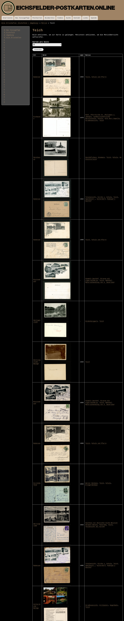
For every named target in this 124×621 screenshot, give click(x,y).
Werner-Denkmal (91, 483)
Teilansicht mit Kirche (95, 527)
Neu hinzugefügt (22, 18)
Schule (100, 118)
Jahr (82, 55)
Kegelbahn (114, 605)
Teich (87, 77)
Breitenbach (36, 280)
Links (85, 18)
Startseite (7, 18)
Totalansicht (90, 197)
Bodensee (36, 77)
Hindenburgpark (91, 321)
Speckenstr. (90, 199)
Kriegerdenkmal (91, 485)
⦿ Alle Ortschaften (12, 37)
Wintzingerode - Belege (36, 362)
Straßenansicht (91, 120)
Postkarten (37, 18)
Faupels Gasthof (92, 278)
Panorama (102, 525)
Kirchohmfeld (36, 484)
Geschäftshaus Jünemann (95, 157)
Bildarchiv (49, 18)
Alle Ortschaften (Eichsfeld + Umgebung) (20, 23)
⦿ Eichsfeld (9, 32)
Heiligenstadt (36, 321)
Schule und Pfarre (99, 77)
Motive (44, 23)
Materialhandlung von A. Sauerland (99, 282)
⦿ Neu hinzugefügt (12, 30)
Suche (68, 18)
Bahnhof (109, 280)
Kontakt (77, 18)
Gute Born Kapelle (112, 118)
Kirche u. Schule (105, 197)
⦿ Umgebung (9, 35)
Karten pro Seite (40, 42)
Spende (94, 18)
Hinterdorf (101, 199)
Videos (60, 18)
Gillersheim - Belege (36, 606)
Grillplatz (103, 605)
